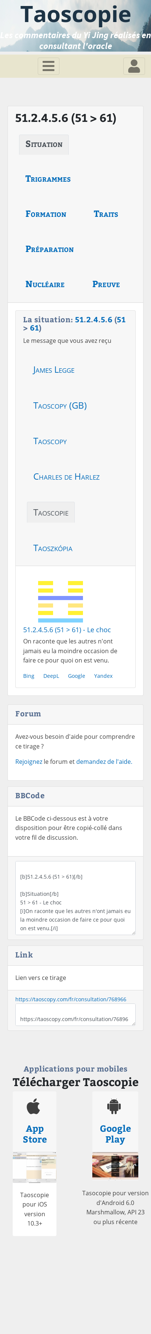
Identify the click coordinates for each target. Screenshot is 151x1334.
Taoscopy (50, 440)
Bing (28, 675)
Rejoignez (28, 761)
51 (79, 319)
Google (76, 675)
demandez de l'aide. (104, 761)
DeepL (51, 675)
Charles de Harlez (66, 476)
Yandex (103, 675)
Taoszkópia (53, 547)
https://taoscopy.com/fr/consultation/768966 (70, 999)
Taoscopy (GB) (60, 405)
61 (34, 327)
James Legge (53, 369)
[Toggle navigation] (48, 66)
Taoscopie (50, 512)
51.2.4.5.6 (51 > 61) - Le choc (67, 629)
